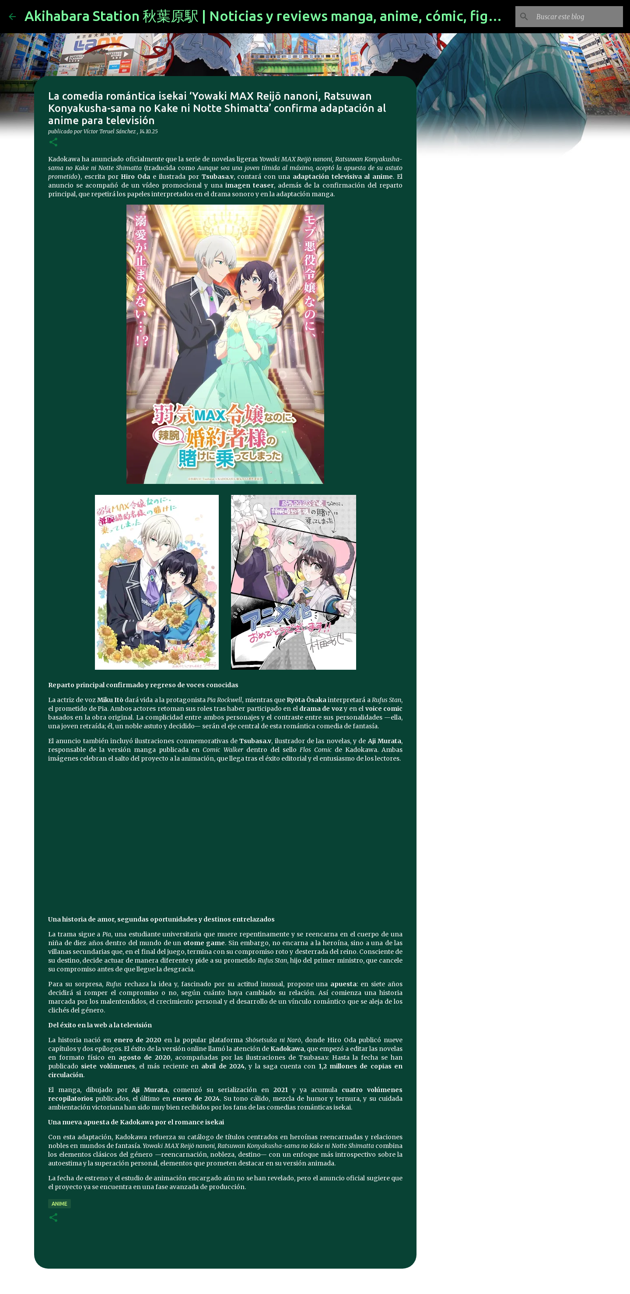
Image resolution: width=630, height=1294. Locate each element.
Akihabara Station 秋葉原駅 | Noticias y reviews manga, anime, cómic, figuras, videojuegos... (319, 16)
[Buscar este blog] (577, 16)
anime (59, 1204)
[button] (53, 143)
